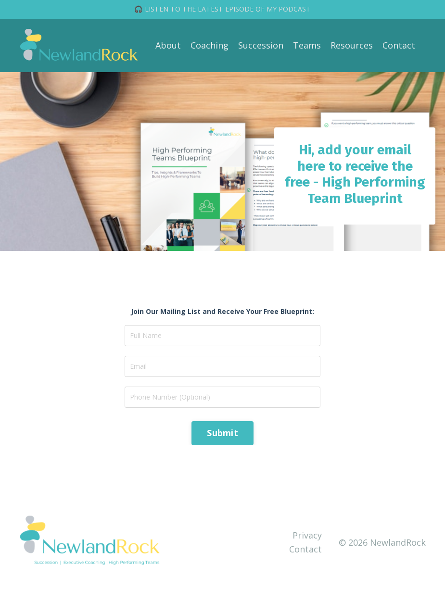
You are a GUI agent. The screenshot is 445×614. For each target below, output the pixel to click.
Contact (398, 45)
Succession (260, 45)
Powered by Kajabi (397, 589)
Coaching (210, 45)
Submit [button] (222, 433)
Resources (352, 45)
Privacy (307, 535)
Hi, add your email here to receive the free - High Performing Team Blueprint (355, 174)
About (168, 45)
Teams (307, 45)
